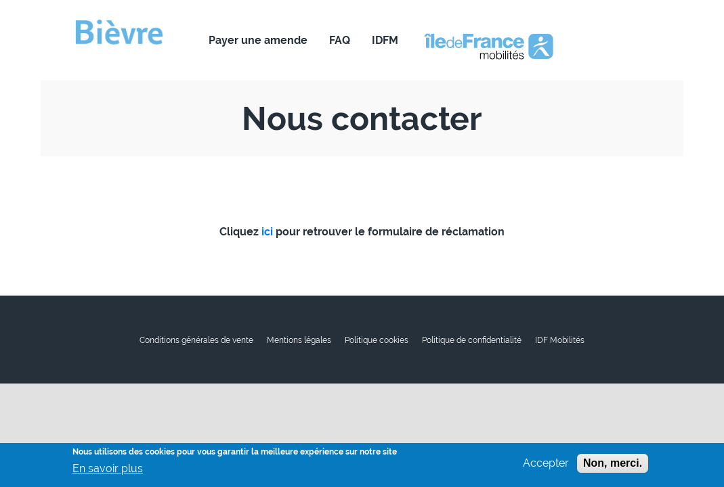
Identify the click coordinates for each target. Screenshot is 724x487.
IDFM (385, 40)
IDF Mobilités (559, 340)
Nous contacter (477, 40)
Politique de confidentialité (471, 340)
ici (267, 231)
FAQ (339, 40)
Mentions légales (299, 340)
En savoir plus (107, 472)
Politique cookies (376, 340)
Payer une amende (258, 40)
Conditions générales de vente (196, 340)
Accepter (546, 466)
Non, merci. (612, 466)
